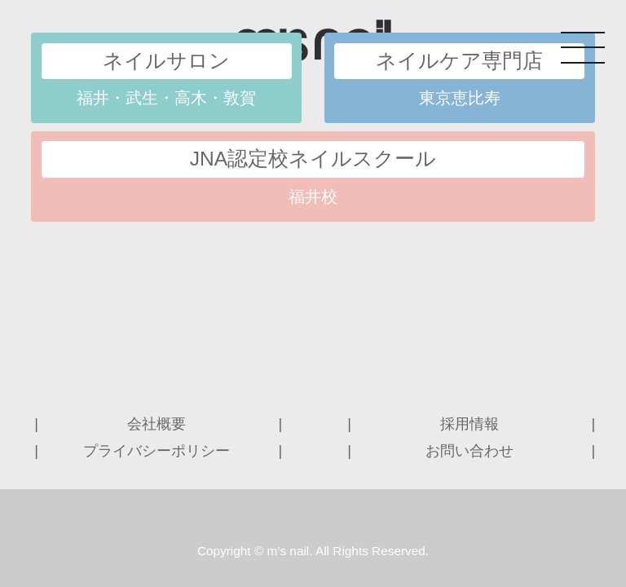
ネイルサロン (166, 61)
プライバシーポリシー (156, 450)
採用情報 (469, 423)
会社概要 (156, 423)
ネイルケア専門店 (459, 61)
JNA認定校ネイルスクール (313, 159)
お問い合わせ (469, 450)
